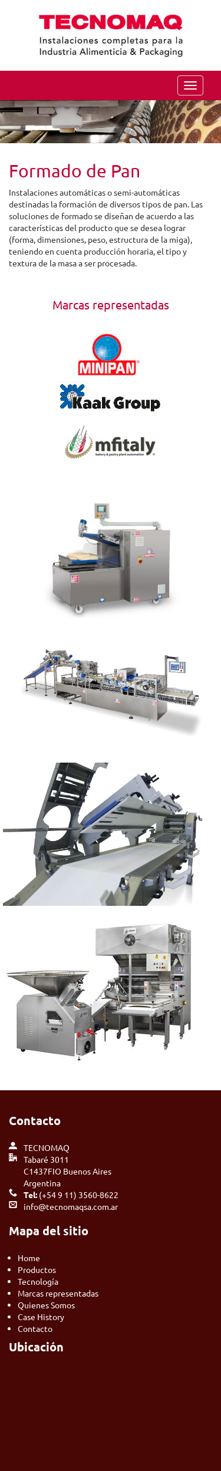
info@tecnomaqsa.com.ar (71, 1206)
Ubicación (36, 1346)
